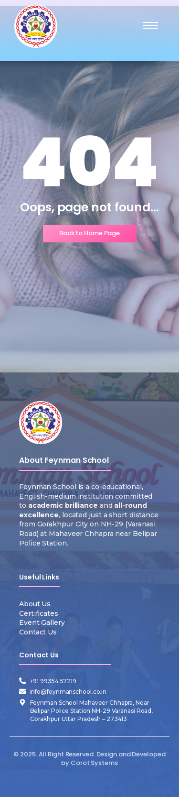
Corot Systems (94, 762)
